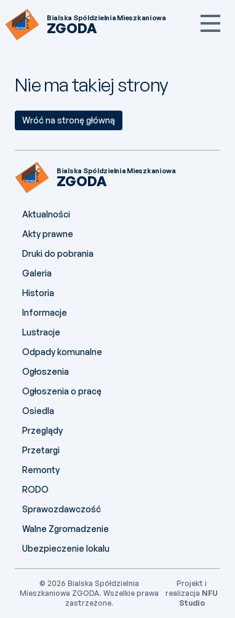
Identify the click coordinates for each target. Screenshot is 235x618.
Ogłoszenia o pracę (62, 391)
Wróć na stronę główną (68, 120)
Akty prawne (47, 234)
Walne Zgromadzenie (65, 528)
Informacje (44, 312)
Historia (38, 292)
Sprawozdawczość (61, 509)
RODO (35, 489)
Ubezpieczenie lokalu (66, 548)
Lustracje (41, 332)
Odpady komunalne (62, 351)
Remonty (41, 469)
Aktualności (46, 214)
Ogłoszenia (45, 371)
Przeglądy (42, 430)
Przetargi (41, 450)
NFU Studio (198, 598)
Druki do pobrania (58, 253)
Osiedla (38, 410)
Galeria (37, 273)
